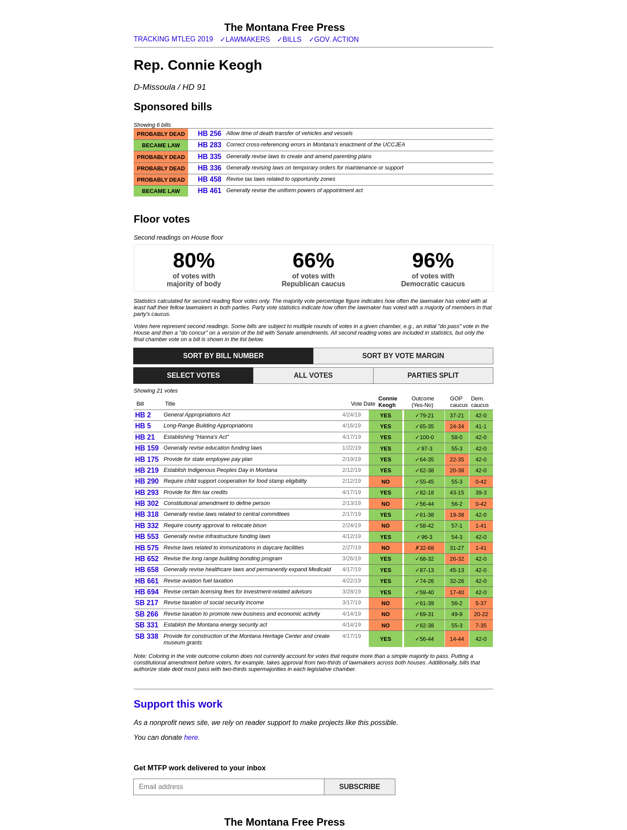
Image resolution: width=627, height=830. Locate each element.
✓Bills (289, 39)
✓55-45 (424, 481)
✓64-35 (424, 459)
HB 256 (209, 133)
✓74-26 (424, 581)
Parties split (433, 375)
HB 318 (146, 514)
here (191, 737)
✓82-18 (424, 492)
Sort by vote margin (403, 355)
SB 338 (146, 636)
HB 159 (146, 448)
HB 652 (146, 558)
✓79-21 (424, 415)
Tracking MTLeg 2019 (173, 39)
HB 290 (146, 481)
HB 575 (146, 548)
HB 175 (146, 459)
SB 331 (146, 625)
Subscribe (359, 786)
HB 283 (209, 145)
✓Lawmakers (245, 39)
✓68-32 (424, 559)
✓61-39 (424, 603)
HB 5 (143, 426)
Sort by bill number (223, 355)
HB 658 (146, 569)
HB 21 (145, 437)
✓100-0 (424, 437)
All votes (313, 375)
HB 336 (209, 168)
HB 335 (209, 156)
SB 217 (146, 602)
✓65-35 (424, 426)
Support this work (178, 704)
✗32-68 (424, 548)
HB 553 (146, 536)
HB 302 (146, 503)
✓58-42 (424, 525)
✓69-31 (424, 614)
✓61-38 (424, 515)
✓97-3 (424, 448)
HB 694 (146, 592)
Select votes (193, 375)
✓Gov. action (334, 39)
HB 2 (143, 415)
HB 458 (209, 179)
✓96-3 (424, 537)
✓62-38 (424, 470)
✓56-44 (424, 504)
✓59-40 (424, 592)
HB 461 (209, 190)
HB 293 (146, 492)
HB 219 (146, 470)
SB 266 (146, 614)
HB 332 (146, 525)
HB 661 (146, 581)
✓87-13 (424, 570)
